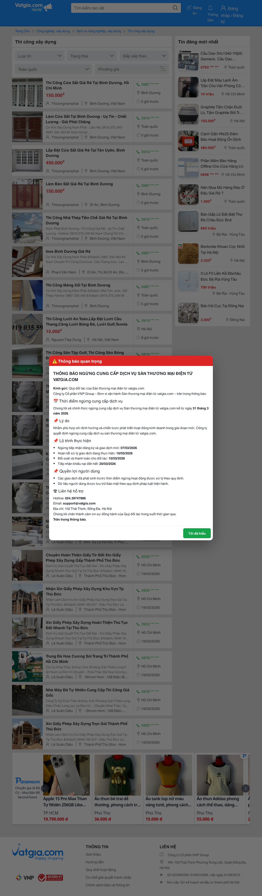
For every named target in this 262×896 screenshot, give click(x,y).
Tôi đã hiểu (197, 533)
